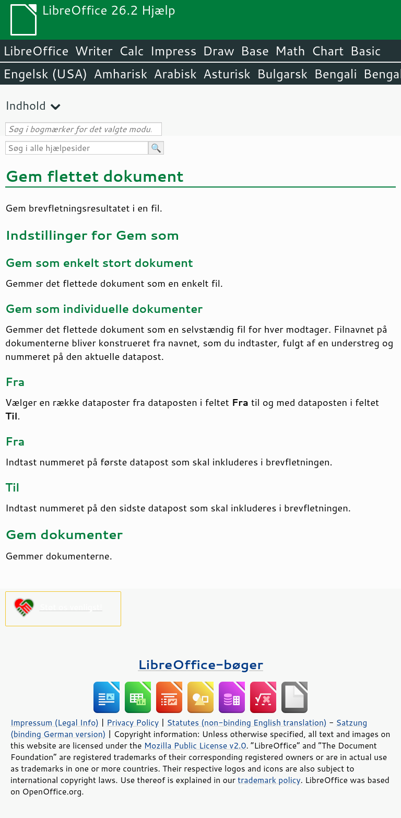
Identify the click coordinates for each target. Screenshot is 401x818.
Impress (173, 51)
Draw (218, 51)
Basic (365, 51)
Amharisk (120, 74)
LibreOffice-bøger (200, 664)
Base (255, 51)
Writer (93, 51)
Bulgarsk (282, 74)
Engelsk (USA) (45, 74)
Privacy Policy (133, 722)
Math (290, 51)
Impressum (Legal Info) (54, 722)
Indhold (25, 105)
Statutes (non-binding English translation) (246, 722)
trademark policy (269, 780)
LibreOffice (35, 51)
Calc (131, 51)
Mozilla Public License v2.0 (195, 745)
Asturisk (227, 74)
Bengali (335, 74)
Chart (327, 51)
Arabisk (175, 74)
